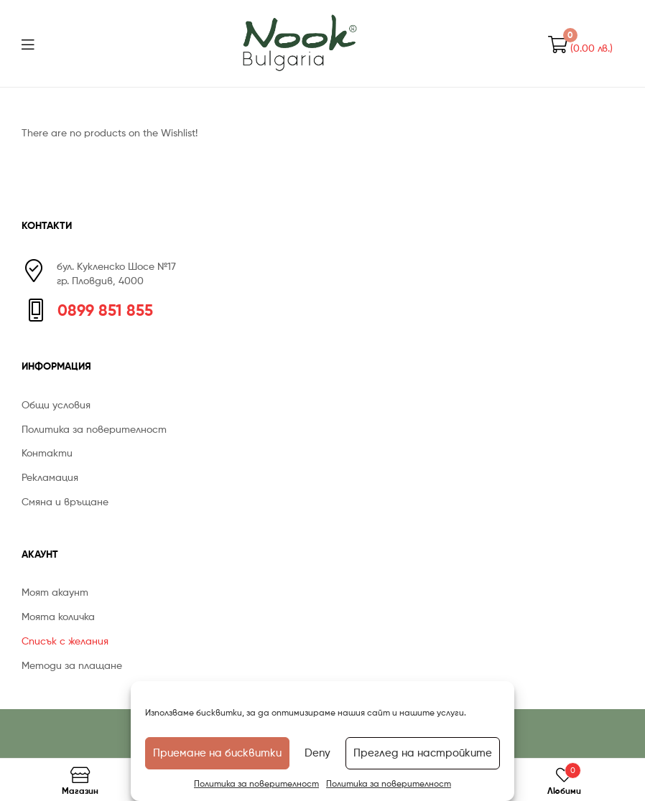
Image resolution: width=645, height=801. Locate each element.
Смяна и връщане (65, 501)
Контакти (47, 452)
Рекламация (50, 477)
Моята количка (58, 616)
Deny (317, 752)
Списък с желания (65, 640)
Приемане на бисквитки (217, 752)
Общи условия (56, 404)
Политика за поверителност (256, 783)
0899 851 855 (105, 310)
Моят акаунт (55, 592)
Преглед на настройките (422, 752)
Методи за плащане (72, 665)
